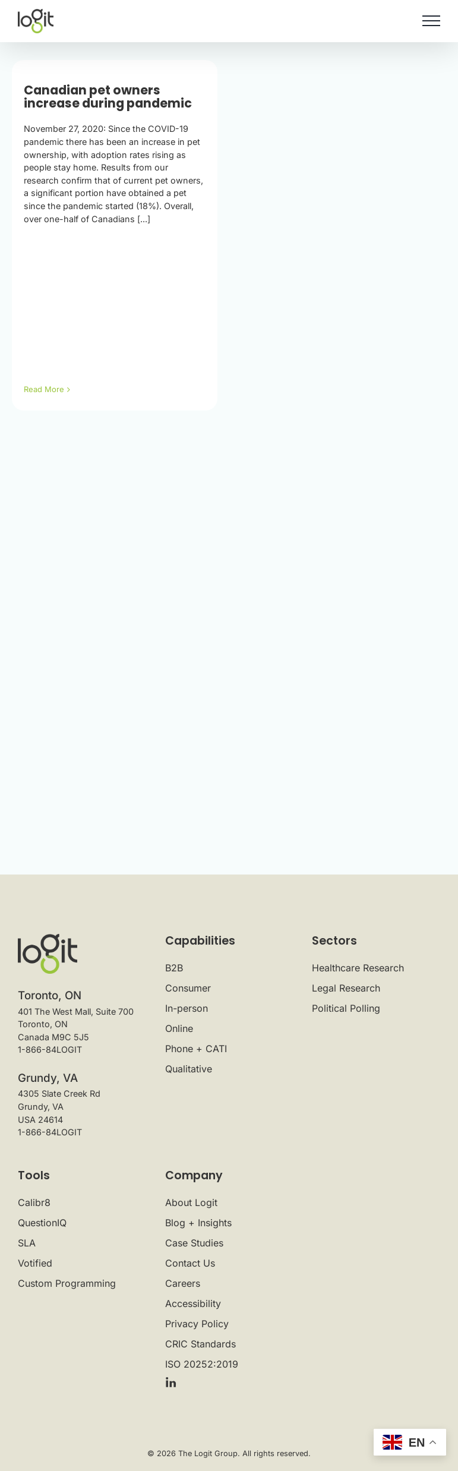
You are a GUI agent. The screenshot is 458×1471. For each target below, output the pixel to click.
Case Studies (194, 1243)
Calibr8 (34, 1202)
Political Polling (346, 1008)
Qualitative (188, 1069)
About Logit (191, 1202)
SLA (27, 1243)
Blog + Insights (198, 1223)
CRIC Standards (200, 1344)
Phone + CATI (196, 1049)
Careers (182, 1283)
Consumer (188, 988)
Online (179, 1028)
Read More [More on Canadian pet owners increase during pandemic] (44, 389)
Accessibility (193, 1303)
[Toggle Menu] (431, 20)
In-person (186, 1008)
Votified (35, 1263)
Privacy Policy (197, 1324)
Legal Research (346, 988)
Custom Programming (67, 1283)
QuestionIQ (42, 1223)
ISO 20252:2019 (201, 1364)
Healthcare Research (358, 968)
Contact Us (190, 1263)
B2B (174, 968)
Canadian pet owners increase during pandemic (108, 96)
